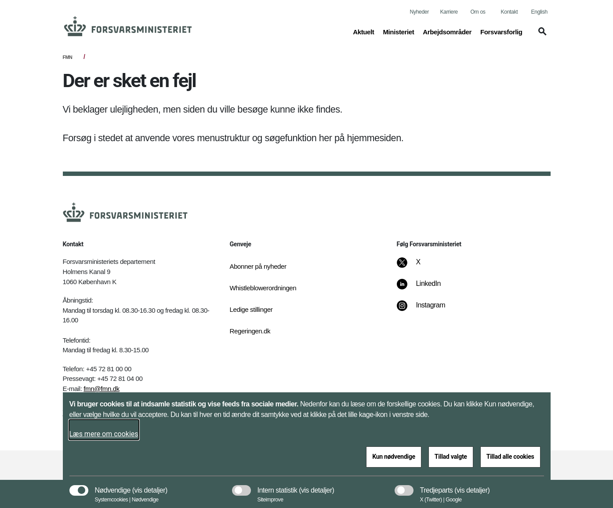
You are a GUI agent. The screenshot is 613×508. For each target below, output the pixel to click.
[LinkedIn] (425, 288)
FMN (68, 57)
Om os (478, 12)
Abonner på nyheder (258, 266)
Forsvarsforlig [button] (501, 31)
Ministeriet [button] (398, 31)
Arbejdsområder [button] (447, 31)
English (539, 12)
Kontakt (509, 12)
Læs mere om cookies (103, 434)
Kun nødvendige (393, 456)
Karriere (449, 12)
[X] (418, 266)
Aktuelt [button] (363, 31)
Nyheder (419, 12)
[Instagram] (427, 309)
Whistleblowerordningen (263, 288)
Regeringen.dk (250, 331)
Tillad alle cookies (510, 456)
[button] (541, 35)
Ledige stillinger (251, 309)
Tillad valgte (451, 456)
